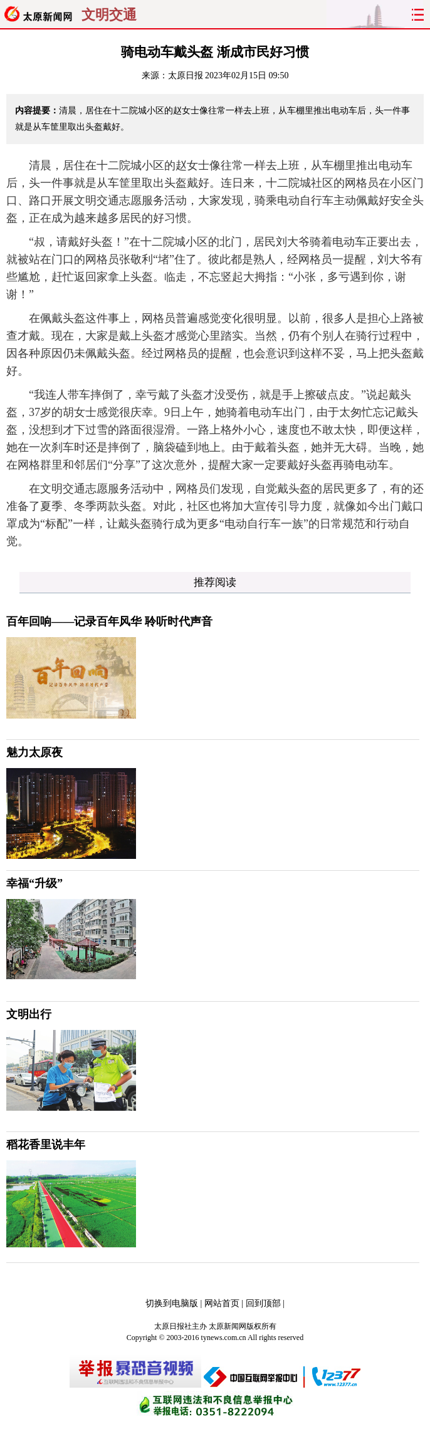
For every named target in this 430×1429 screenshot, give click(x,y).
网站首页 (221, 1303)
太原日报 (185, 75)
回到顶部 (263, 1303)
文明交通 (109, 15)
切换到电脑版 (171, 1303)
